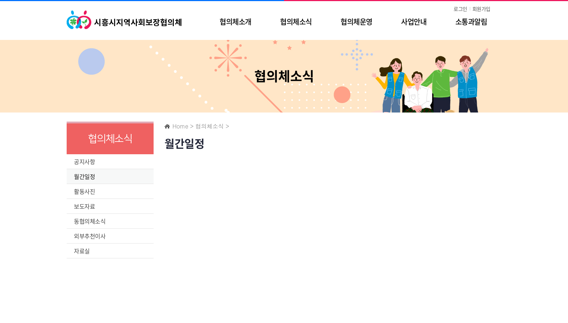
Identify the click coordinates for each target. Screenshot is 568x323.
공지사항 (84, 161)
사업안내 (413, 21)
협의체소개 (235, 21)
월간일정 (84, 176)
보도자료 (84, 206)
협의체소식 (296, 21)
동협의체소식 (89, 221)
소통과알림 (471, 21)
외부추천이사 (89, 236)
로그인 (460, 8)
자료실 (82, 250)
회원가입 (481, 8)
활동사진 (84, 191)
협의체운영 (356, 21)
